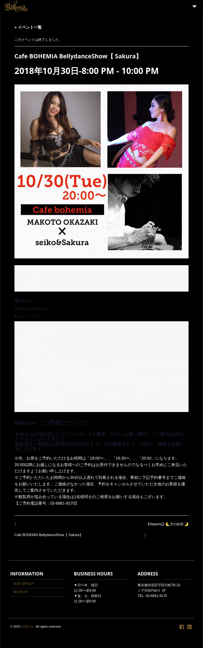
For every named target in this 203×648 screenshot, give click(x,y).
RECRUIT (20, 592)
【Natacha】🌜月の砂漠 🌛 (166, 527)
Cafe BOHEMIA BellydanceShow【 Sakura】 (50, 532)
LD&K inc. (28, 626)
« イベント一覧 (28, 27)
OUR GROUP (23, 584)
